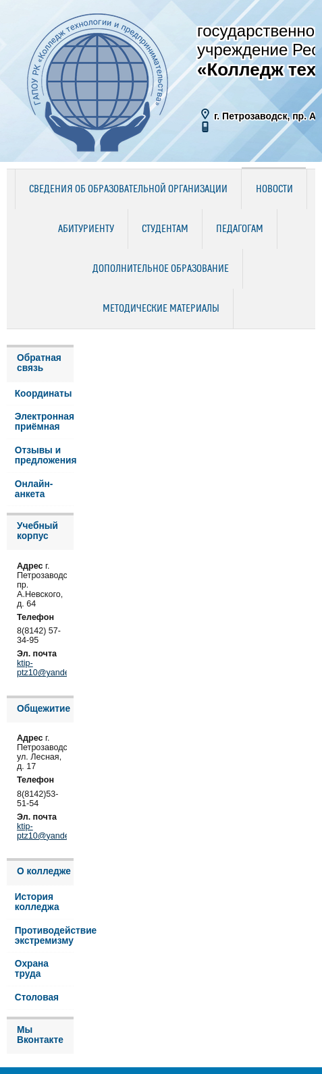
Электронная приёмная (44, 422)
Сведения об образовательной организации (128, 189)
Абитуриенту (86, 229)
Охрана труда (32, 969)
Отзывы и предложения (44, 455)
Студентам (165, 229)
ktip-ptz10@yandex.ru (50, 667)
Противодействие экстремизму (44, 936)
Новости (274, 189)
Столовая (37, 997)
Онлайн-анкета (34, 489)
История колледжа (37, 902)
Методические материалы (161, 309)
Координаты (43, 394)
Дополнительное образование (160, 269)
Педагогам (239, 229)
